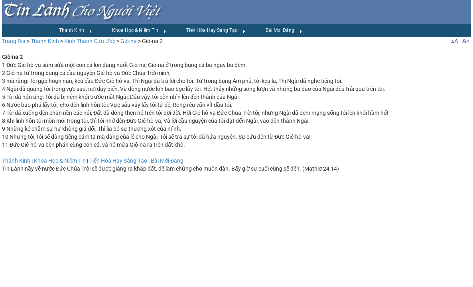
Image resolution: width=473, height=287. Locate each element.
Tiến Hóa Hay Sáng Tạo (216, 31)
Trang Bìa (14, 41)
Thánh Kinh (75, 31)
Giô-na (128, 41)
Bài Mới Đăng (284, 31)
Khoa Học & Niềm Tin (139, 31)
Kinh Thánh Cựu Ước (89, 41)
